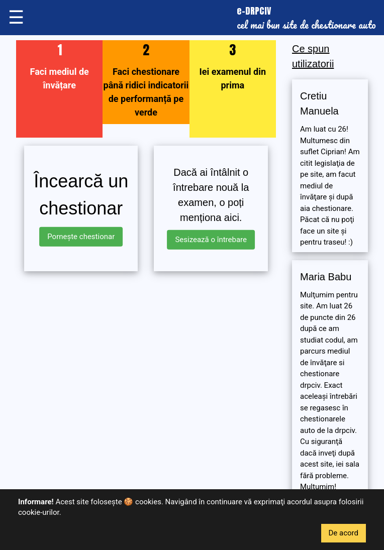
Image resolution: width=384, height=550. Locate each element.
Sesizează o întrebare (211, 239)
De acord (344, 532)
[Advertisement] (146, 349)
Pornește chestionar (81, 236)
